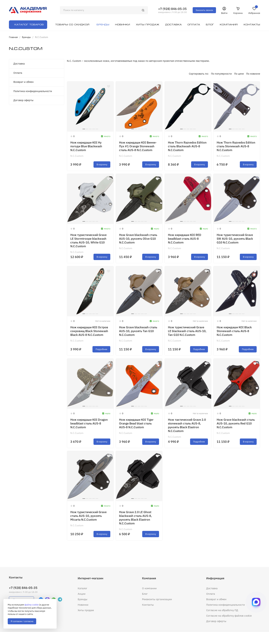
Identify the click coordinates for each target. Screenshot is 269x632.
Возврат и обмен (23, 81)
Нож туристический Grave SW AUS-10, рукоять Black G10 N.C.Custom (235, 238)
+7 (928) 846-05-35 (172, 9)
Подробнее (101, 349)
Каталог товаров (29, 24)
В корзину (102, 164)
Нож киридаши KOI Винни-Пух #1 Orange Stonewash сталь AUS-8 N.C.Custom (138, 146)
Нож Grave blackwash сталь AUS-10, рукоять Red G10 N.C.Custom (236, 423)
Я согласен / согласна (22, 621)
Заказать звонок (204, 10)
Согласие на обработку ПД (222, 610)
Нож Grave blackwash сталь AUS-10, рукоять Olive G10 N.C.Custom (138, 238)
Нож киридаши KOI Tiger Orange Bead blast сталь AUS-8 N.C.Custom (136, 423)
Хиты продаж (86, 610)
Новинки (83, 604)
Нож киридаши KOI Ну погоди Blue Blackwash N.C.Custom (86, 146)
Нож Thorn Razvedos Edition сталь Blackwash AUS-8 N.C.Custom (187, 146)
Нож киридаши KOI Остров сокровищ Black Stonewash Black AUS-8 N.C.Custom (89, 331)
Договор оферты (23, 100)
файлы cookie (32, 604)
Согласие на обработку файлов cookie (229, 615)
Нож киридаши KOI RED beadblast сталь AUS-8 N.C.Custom (184, 238)
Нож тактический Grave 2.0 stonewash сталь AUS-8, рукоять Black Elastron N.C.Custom (187, 425)
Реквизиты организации (157, 599)
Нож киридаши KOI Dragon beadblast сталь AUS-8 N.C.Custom (89, 423)
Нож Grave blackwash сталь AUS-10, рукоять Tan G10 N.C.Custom (138, 331)
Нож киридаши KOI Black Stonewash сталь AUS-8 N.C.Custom (234, 331)
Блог (145, 593)
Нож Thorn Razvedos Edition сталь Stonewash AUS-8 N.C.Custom (236, 146)
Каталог (82, 588)
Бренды (82, 599)
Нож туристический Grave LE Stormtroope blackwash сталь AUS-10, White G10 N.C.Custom (88, 240)
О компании (149, 588)
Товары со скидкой (72, 24)
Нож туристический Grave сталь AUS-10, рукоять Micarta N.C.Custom (88, 515)
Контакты (148, 604)
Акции (81, 593)
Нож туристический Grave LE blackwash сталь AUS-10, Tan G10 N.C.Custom (187, 331)
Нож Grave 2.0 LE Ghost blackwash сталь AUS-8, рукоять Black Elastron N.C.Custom (135, 517)
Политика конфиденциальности (32, 91)
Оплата (17, 72)
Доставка (19, 63)
